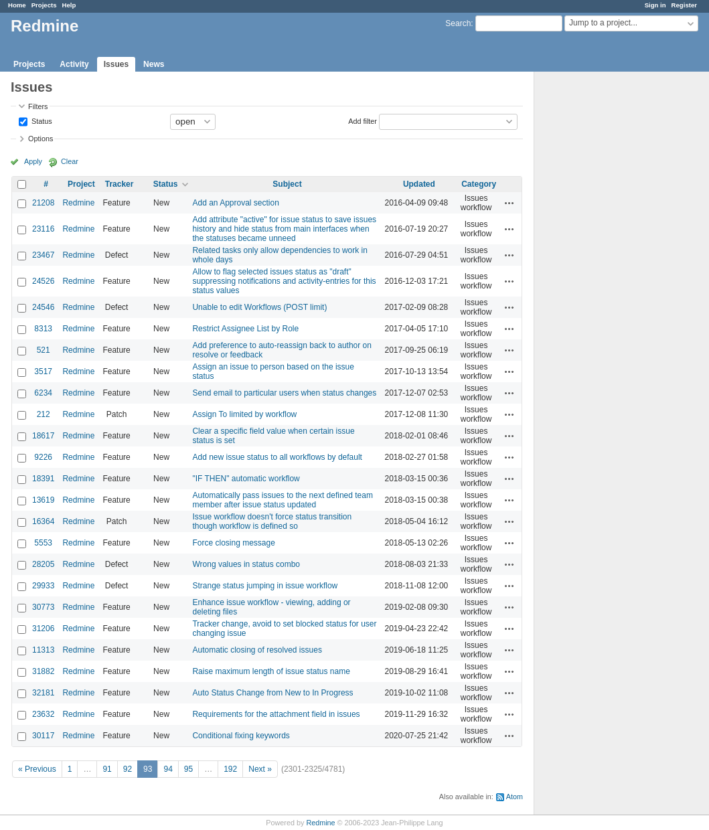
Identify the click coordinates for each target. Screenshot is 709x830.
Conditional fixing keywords (240, 735)
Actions (509, 202)
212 (43, 414)
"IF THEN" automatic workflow (245, 478)
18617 (43, 435)
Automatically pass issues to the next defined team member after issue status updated (282, 500)
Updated (419, 184)
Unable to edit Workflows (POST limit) (259, 307)
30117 (43, 735)
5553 (43, 543)
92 (127, 769)
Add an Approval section (235, 203)
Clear (69, 161)
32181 (43, 692)
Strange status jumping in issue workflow (264, 585)
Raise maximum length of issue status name (270, 671)
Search (458, 23)
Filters (38, 106)
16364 (43, 521)
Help (69, 5)
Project (81, 184)
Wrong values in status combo (246, 564)
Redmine (78, 203)
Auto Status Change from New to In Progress (272, 692)
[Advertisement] (601, 282)
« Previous (37, 769)
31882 (43, 671)
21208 (43, 203)
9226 (43, 457)
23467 (43, 255)
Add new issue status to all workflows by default (277, 457)
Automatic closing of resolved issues (256, 650)
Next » (260, 769)
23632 (43, 714)
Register (684, 5)
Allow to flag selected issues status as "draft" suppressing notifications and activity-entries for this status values (284, 281)
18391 (43, 478)
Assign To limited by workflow (244, 414)
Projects (44, 5)
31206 (43, 628)
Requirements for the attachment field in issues (276, 714)
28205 (43, 564)
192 (230, 769)
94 (167, 769)
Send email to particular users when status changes (284, 393)
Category (478, 184)
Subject (286, 184)
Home (17, 5)
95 (188, 769)
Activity (74, 64)
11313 (43, 650)
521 (43, 350)
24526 (43, 281)
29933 (43, 585)
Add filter (362, 120)
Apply (33, 161)
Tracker (119, 184)
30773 (43, 607)
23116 (43, 229)
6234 (43, 393)
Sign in (655, 5)
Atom (514, 797)
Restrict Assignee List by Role (245, 328)
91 (106, 769)
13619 (43, 500)
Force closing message (233, 543)
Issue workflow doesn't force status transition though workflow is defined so (271, 521)
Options (40, 139)
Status (40, 120)
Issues (116, 64)
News (153, 64)
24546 (43, 307)
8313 (43, 328)
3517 (43, 371)
